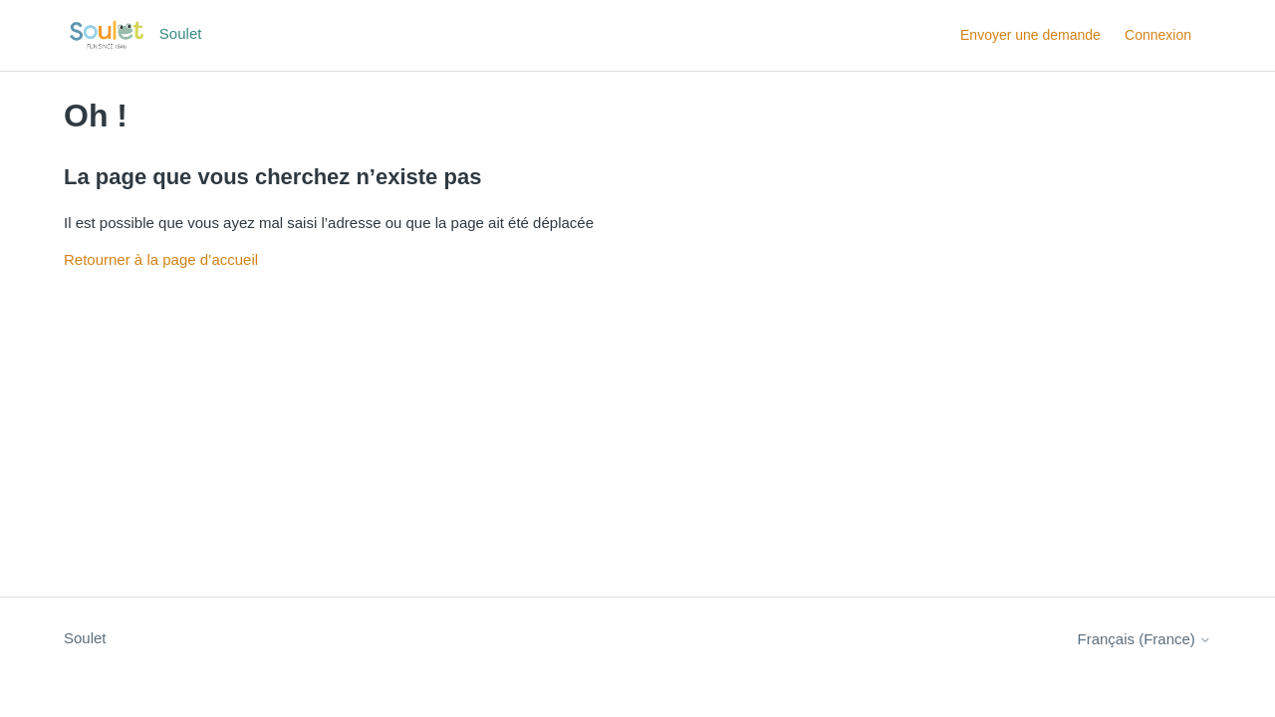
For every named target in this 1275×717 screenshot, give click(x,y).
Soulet (85, 637)
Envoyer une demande (1030, 35)
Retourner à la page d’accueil (161, 259)
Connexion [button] (1158, 35)
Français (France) (1144, 638)
